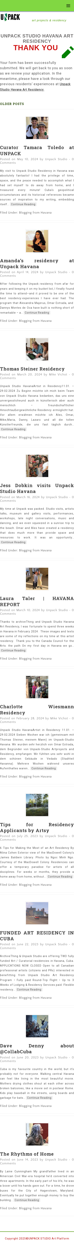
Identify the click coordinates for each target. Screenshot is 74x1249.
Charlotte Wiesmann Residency (37, 710)
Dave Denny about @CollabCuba (37, 1049)
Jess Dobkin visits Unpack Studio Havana (37, 488)
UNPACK (36, 17)
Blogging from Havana (35, 212)
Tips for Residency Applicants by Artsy (37, 827)
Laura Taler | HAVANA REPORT (37, 601)
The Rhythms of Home (27, 1154)
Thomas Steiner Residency (32, 369)
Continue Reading (23, 204)
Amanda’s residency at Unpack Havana (37, 264)
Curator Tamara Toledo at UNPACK (37, 150)
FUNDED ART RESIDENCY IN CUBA (37, 936)
